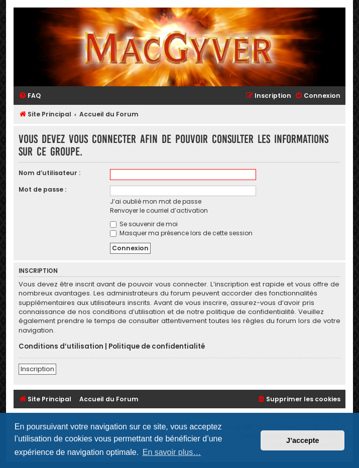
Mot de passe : (42, 189)
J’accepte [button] (302, 440)
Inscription (37, 369)
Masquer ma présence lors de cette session (181, 233)
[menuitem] (30, 96)
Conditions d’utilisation (61, 346)
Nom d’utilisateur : (49, 173)
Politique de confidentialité (156, 346)
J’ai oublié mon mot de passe (155, 201)
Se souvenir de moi (144, 224)
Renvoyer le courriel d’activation (159, 210)
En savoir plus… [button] (172, 452)
